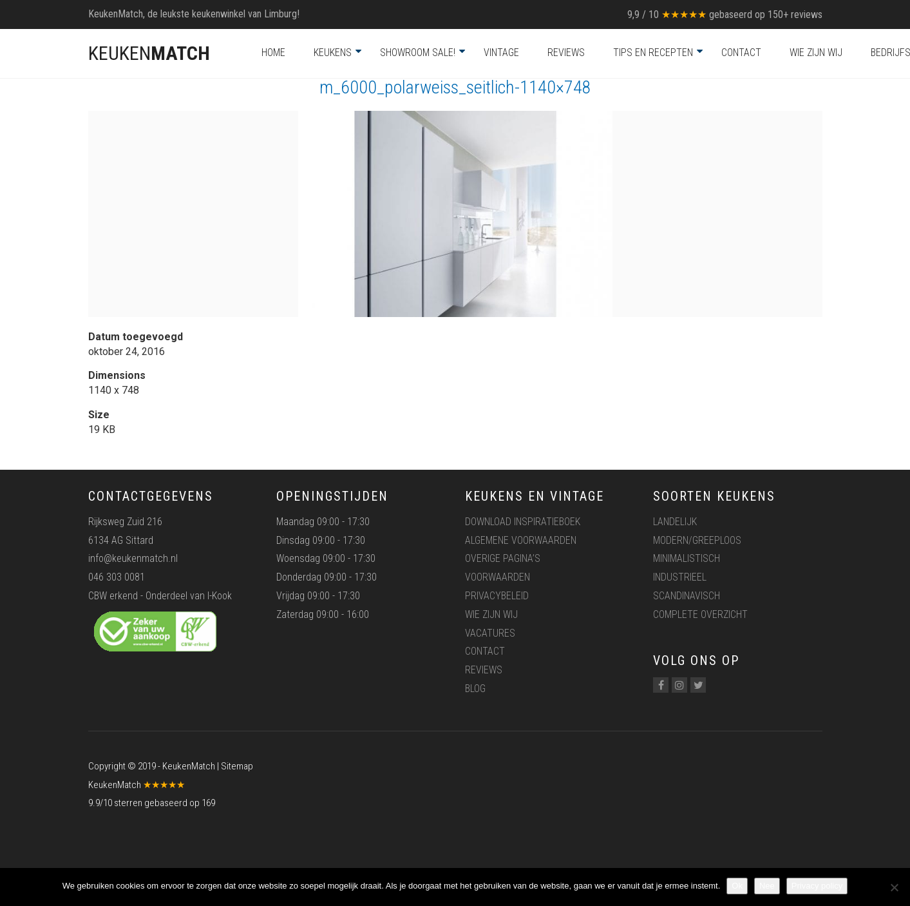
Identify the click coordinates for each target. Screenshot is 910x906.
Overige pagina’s (502, 558)
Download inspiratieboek (522, 522)
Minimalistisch (686, 558)
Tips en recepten (653, 52)
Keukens (333, 52)
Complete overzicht (700, 614)
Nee (767, 886)
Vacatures (490, 633)
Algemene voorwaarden (520, 540)
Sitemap (237, 766)
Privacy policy (817, 886)
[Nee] (893, 887)
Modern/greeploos (697, 540)
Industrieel (679, 577)
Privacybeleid (497, 596)
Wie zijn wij (816, 52)
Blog (475, 688)
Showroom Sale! (417, 52)
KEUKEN (149, 53)
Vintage (501, 52)
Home (273, 52)
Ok (737, 886)
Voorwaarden (497, 577)
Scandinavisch (686, 596)
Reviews (566, 52)
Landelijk (675, 522)
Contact (741, 52)
